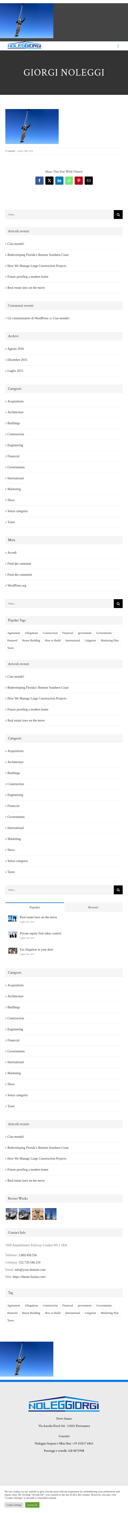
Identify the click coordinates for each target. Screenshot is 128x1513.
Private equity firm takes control (40, 933)
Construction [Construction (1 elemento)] (50, 633)
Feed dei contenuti (19, 563)
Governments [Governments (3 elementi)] (104, 633)
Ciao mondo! (15, 244)
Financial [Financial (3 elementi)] (67, 633)
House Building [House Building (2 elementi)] (31, 640)
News (11, 500)
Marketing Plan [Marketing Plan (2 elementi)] (110, 640)
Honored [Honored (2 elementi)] (12, 640)
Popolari (35, 907)
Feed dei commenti (19, 574)
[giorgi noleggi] (24, 43)
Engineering (15, 445)
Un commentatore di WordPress (27, 318)
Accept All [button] (32, 1505)
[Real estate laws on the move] (12, 919)
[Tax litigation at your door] (12, 951)
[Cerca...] (59, 214)
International (15, 478)
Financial (13, 456)
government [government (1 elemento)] (84, 633)
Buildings (13, 423)
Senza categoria (17, 511)
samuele (11, 151)
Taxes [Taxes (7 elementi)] (10, 648)
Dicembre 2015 (17, 360)
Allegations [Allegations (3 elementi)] (31, 633)
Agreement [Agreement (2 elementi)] (13, 633)
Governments (16, 467)
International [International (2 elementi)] (72, 640)
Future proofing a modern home (27, 276)
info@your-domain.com (30, 1269)
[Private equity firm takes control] (12, 935)
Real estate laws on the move (26, 287)
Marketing (14, 489)
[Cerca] (118, 214)
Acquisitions (15, 401)
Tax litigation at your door (36, 949)
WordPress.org (16, 585)
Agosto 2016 (15, 349)
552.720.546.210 (29, 1262)
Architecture (15, 412)
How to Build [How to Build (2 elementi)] (53, 640)
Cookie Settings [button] (14, 1505)
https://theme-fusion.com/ (29, 1277)
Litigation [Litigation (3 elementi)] (90, 640)
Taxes (11, 522)
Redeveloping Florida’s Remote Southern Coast (38, 255)
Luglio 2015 (15, 371)
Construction (15, 434)
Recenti (93, 907)
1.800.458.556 (27, 1255)
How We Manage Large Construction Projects (36, 266)
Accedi (12, 552)
